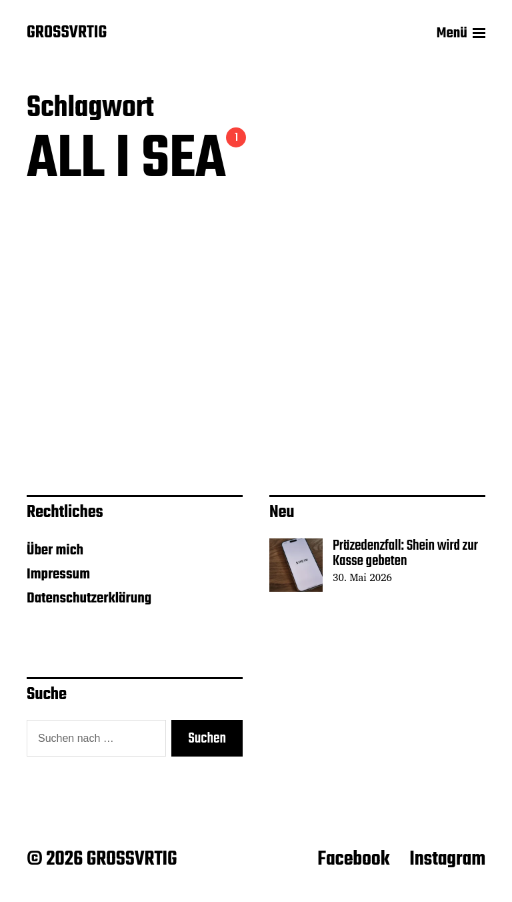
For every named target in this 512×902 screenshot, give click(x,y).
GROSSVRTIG (67, 33)
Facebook (353, 859)
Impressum (58, 574)
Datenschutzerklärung (89, 598)
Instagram (447, 859)
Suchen (207, 738)
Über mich (55, 550)
